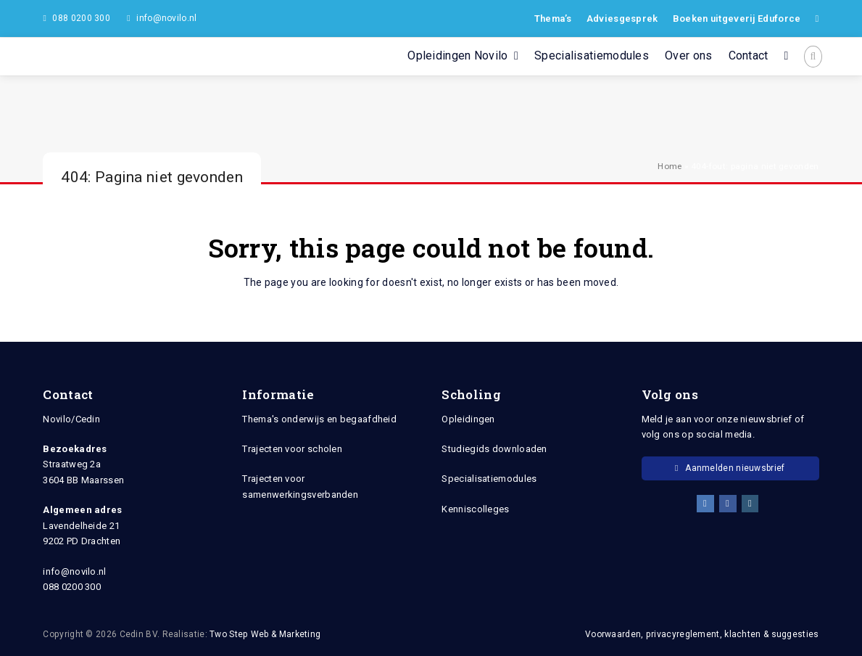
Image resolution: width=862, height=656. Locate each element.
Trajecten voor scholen (292, 448)
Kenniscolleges (475, 509)
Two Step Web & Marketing (265, 634)
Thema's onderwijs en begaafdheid (319, 419)
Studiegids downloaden (494, 448)
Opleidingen (468, 419)
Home (669, 166)
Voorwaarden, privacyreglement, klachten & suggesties (702, 634)
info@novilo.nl (166, 18)
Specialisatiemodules (489, 478)
